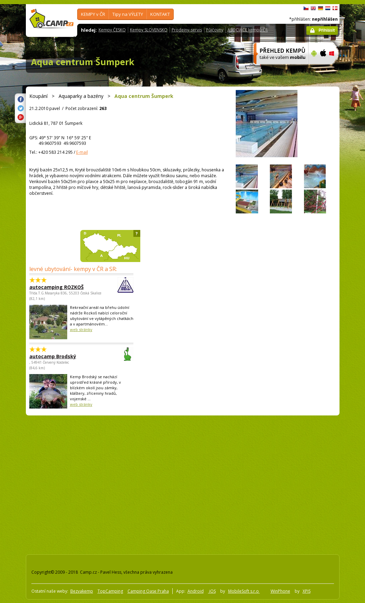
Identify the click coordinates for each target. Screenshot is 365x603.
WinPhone (280, 591)
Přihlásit (326, 30)
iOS (212, 591)
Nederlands (328, 8)
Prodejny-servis (187, 30)
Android (195, 591)
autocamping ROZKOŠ (62, 287)
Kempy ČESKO (112, 30)
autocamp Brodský (62, 356)
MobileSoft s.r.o (244, 591)
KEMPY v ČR (93, 14)
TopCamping (110, 591)
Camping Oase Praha (148, 591)
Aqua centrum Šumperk (82, 62)
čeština (306, 8)
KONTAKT (160, 14)
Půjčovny (214, 30)
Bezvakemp (81, 591)
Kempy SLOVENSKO (149, 30)
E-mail (82, 152)
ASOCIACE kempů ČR (247, 30)
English (313, 8)
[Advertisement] (64, 483)
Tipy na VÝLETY (127, 14)
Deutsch (320, 8)
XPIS (307, 591)
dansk (335, 8)
